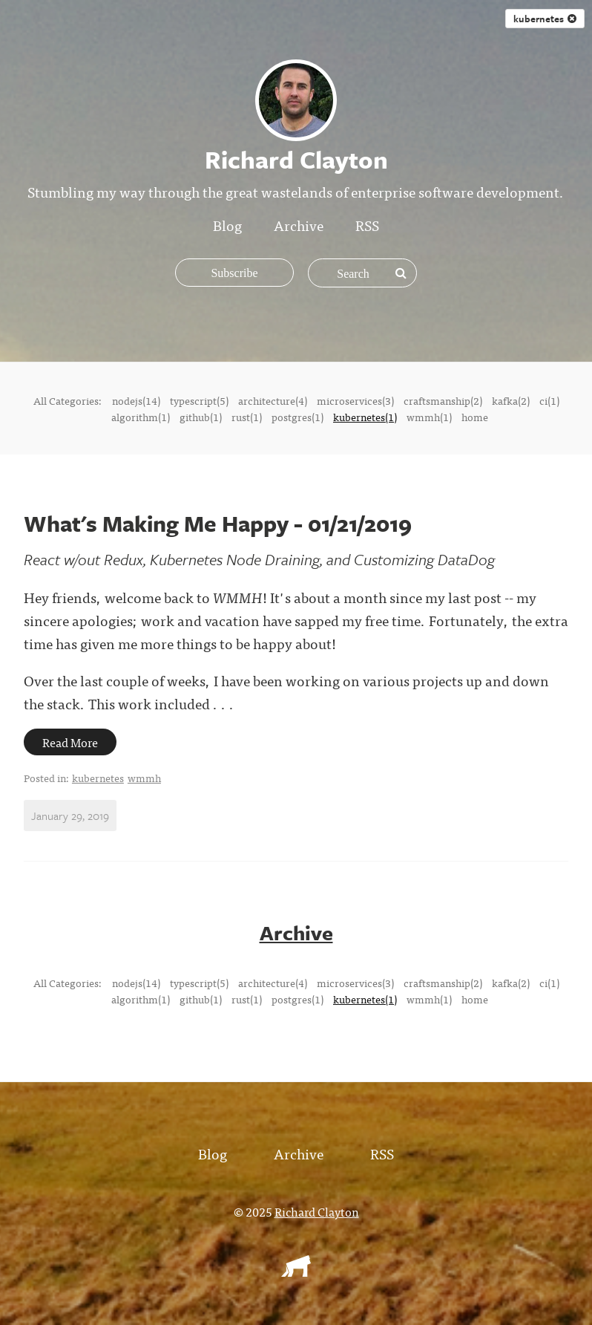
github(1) (201, 416)
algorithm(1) (140, 416)
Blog (227, 224)
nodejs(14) (136, 400)
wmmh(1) (429, 416)
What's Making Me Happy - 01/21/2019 (218, 523)
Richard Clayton (316, 1211)
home (474, 416)
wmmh (144, 777)
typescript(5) (199, 400)
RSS (367, 224)
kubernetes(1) (365, 416)
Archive (298, 224)
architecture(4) (272, 400)
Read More (70, 742)
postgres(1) (297, 416)
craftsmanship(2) (443, 400)
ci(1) (549, 400)
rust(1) (246, 416)
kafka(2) (511, 400)
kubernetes (98, 777)
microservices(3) (355, 400)
